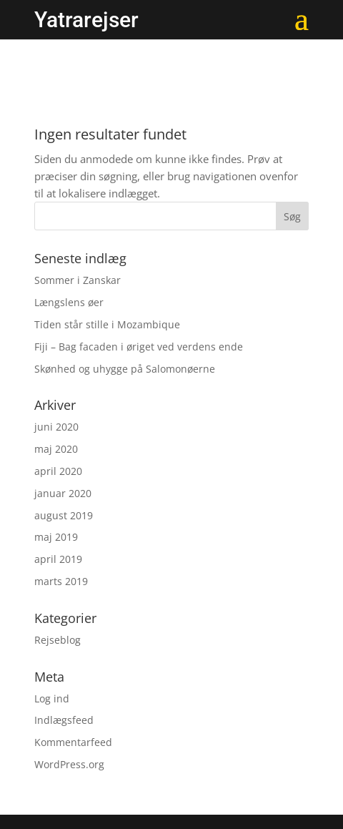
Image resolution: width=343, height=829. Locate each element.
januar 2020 (62, 493)
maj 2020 (56, 449)
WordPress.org (69, 764)
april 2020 (58, 471)
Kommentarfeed (73, 742)
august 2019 (63, 515)
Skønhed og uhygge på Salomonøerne (124, 369)
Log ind (51, 698)
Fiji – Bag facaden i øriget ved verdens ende (138, 346)
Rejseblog (57, 640)
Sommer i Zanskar (77, 280)
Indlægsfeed (64, 720)
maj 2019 (56, 537)
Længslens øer (69, 302)
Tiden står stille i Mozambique (107, 324)
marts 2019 (61, 581)
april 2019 (58, 559)
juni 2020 (56, 426)
